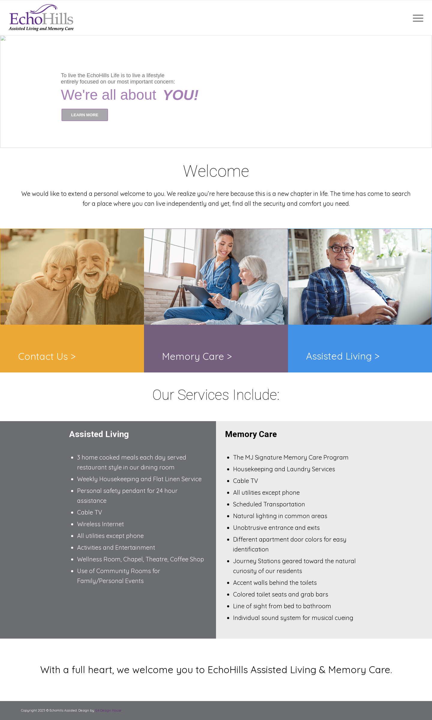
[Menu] (416, 17)
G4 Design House (108, 710)
